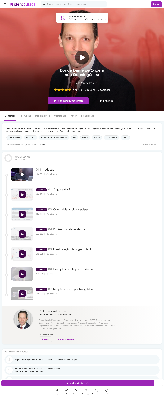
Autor (74, 115)
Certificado (60, 115)
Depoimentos (42, 115)
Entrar (156, 4)
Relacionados (88, 115)
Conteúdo (10, 115)
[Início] (57, 391)
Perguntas (25, 115)
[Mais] (107, 391)
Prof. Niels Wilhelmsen (53, 311)
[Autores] (85, 391)
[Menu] (5, 4)
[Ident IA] (66, 391)
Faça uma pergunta (65, 339)
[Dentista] (96, 391)
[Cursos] (76, 391)
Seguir (45, 339)
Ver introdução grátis (68, 100)
